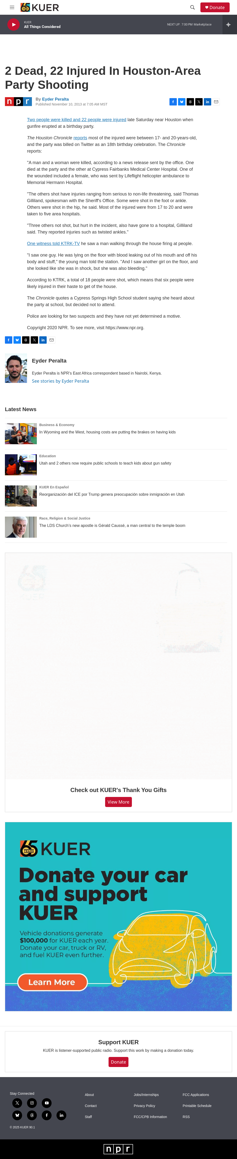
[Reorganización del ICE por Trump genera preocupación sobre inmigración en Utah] (21, 496)
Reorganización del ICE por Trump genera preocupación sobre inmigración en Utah (111, 494)
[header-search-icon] (192, 7)
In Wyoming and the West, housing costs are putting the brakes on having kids (107, 432)
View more (118, 802)
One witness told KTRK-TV (53, 243)
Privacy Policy (144, 1106)
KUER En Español (54, 487)
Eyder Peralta (55, 99)
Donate (217, 7)
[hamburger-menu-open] (12, 7)
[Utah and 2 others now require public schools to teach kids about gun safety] (21, 464)
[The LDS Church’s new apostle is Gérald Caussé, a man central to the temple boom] (21, 527)
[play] (13, 24)
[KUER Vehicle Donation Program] (118, 916)
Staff (88, 1117)
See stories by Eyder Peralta (60, 381)
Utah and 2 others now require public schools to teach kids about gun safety (105, 463)
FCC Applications (196, 1095)
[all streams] (230, 24)
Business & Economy (56, 425)
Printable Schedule (197, 1106)
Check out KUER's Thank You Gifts (118, 790)
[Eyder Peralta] (16, 368)
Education (47, 456)
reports (80, 137)
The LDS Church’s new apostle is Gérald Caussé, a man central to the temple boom (112, 525)
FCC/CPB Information (150, 1117)
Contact (91, 1106)
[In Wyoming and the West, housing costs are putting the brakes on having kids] (21, 433)
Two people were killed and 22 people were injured (76, 119)
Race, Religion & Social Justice (64, 518)
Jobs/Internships (146, 1095)
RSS (186, 1117)
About (89, 1095)
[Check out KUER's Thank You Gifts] (118, 666)
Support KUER (118, 1042)
